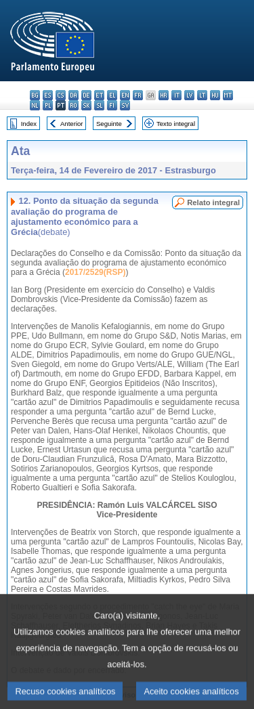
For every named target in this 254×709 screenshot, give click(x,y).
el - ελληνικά (112, 95)
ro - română (73, 105)
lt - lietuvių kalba (202, 95)
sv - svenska (125, 105)
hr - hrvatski (163, 95)
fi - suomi (112, 105)
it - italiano (176, 95)
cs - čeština (61, 95)
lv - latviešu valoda (189, 95)
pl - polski (48, 105)
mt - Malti (228, 95)
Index (29, 123)
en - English (125, 95)
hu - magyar (215, 95)
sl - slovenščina (99, 105)
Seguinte (109, 123)
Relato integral (213, 202)
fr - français (138, 95)
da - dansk (73, 95)
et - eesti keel (99, 95)
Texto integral (175, 123)
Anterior (71, 123)
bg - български (35, 95)
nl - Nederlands (35, 105)
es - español (48, 95)
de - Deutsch (86, 95)
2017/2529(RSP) (95, 272)
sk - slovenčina (86, 105)
